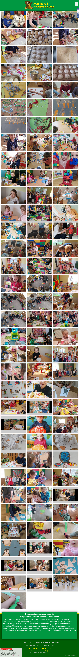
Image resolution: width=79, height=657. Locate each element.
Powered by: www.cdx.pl (70, 655)
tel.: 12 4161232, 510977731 (39, 648)
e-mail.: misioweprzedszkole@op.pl (39, 651)
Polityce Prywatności (14, 655)
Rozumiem (6, 649)
